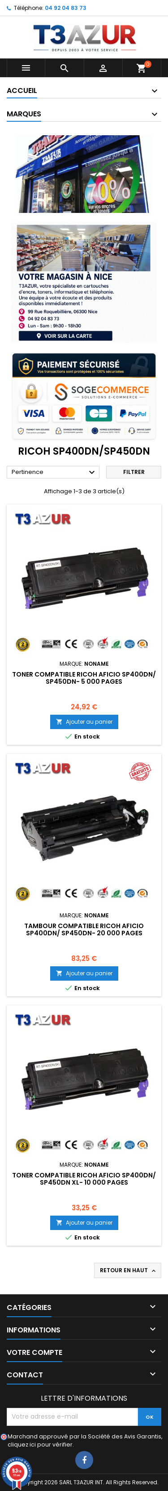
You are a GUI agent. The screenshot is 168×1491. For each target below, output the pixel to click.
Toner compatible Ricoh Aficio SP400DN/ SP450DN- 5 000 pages (84, 678)
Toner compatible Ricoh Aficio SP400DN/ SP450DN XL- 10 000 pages (84, 1179)
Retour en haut (128, 1270)
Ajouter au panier (84, 722)
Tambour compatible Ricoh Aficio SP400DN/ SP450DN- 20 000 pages (84, 929)
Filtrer (134, 472)
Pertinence (54, 472)
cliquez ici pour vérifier (40, 1444)
